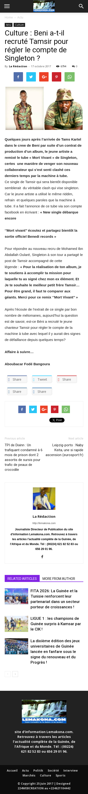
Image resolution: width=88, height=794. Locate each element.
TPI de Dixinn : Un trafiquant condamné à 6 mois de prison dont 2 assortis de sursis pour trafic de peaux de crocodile (23, 457)
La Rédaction (18, 66)
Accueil (12, 771)
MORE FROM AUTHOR (58, 579)
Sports (60, 775)
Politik (38, 771)
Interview (70, 771)
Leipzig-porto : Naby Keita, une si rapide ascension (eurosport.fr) (64, 450)
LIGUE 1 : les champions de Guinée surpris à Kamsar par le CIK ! (56, 623)
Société (53, 771)
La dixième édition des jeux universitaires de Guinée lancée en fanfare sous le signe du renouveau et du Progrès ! (55, 651)
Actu (20, 17)
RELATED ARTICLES (22, 579)
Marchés (29, 775)
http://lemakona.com (44, 523)
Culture (19, 24)
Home (9, 17)
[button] (81, 6)
